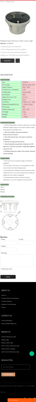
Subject (3, 246)
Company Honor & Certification (10, 298)
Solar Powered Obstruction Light (10, 352)
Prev (2, 21)
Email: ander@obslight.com (8, 323)
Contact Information (6, 320)
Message (3, 253)
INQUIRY (7, 60)
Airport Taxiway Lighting (8, 349)
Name (2, 239)
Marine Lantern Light (7, 343)
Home (2, 1)
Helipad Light (10, 1)
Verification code (6, 269)
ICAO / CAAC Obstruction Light (10, 346)
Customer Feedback (6, 301)
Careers (3, 307)
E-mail (20, 239)
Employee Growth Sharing (8, 304)
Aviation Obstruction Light (8, 336)
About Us (3, 295)
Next (33, 21)
